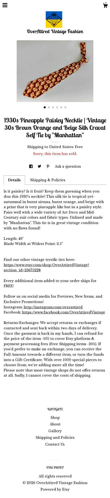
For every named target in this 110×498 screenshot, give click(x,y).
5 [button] (61, 107)
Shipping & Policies (47, 180)
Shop (55, 418)
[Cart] (105, 6)
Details (14, 180)
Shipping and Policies (55, 437)
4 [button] (57, 107)
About (55, 424)
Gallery (55, 431)
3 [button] (53, 107)
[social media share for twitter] (40, 166)
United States (61, 147)
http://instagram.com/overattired (53, 307)
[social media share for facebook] (31, 166)
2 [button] (49, 107)
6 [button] (65, 107)
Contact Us (55, 444)
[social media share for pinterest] (48, 166)
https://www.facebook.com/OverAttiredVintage (63, 312)
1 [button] (45, 107)
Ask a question (68, 166)
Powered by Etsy (55, 489)
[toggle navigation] (4, 5)
